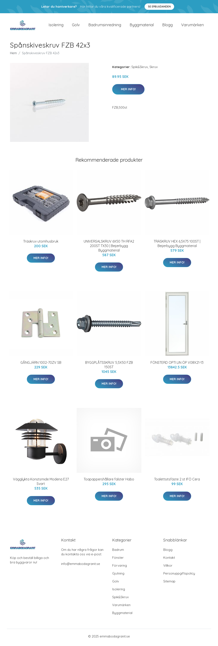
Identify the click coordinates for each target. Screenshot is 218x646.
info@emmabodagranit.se (80, 566)
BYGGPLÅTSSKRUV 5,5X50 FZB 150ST (109, 366)
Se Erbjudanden (159, 6)
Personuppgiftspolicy (179, 576)
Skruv (153, 69)
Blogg (167, 25)
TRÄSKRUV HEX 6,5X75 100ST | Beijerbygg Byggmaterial (177, 245)
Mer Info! (128, 91)
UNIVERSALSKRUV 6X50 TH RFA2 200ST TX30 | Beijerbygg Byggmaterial (109, 248)
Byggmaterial (142, 25)
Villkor (167, 568)
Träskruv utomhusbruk (40, 243)
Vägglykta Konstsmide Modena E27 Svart (41, 483)
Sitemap (169, 584)
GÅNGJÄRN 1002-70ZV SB (40, 364)
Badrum (118, 552)
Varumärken (192, 25)
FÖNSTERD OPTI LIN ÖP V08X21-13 (177, 364)
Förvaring (119, 568)
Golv (76, 25)
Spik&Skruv (139, 69)
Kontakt (169, 560)
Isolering (56, 25)
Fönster (118, 560)
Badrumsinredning (104, 25)
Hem (13, 55)
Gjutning (118, 576)
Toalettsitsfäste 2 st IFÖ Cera (177, 481)
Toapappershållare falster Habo (109, 481)
